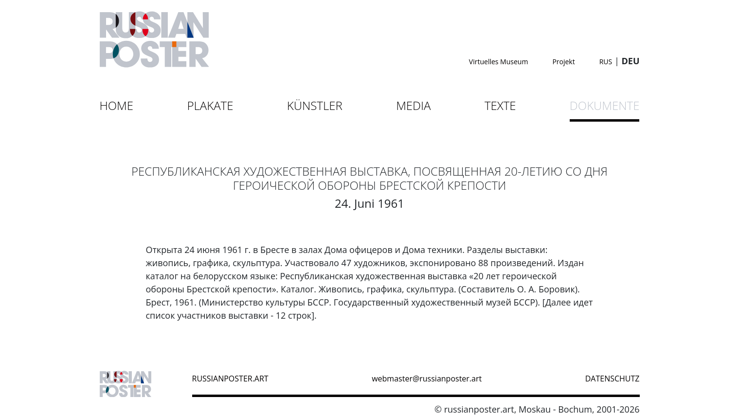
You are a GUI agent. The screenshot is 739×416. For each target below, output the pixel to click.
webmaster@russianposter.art (427, 378)
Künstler (314, 105)
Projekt (563, 61)
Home (117, 105)
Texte (500, 105)
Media (413, 105)
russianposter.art (230, 378)
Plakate (210, 105)
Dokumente (605, 105)
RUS (606, 61)
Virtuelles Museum (498, 61)
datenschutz (612, 378)
